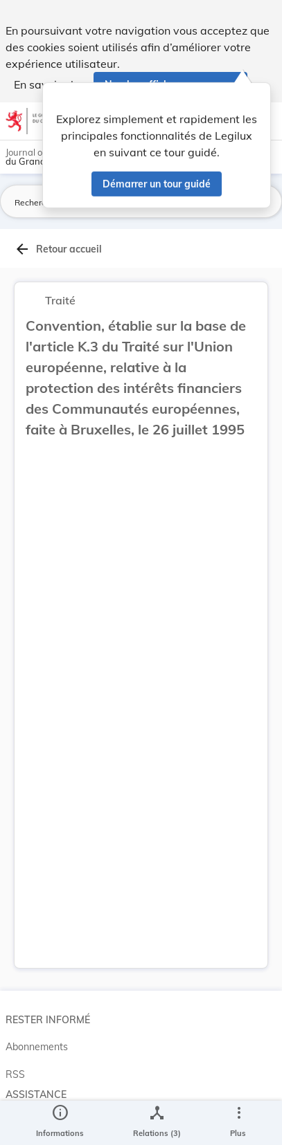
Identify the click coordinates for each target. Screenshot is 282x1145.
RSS (15, 1074)
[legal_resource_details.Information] (60, 1123)
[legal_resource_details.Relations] (157, 1123)
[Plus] (238, 1123)
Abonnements (37, 1047)
